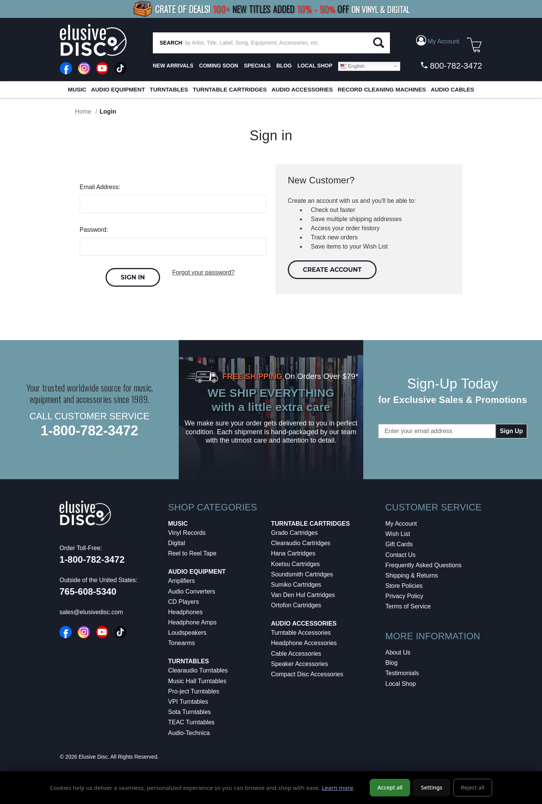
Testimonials (402, 673)
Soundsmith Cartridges (302, 574)
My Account (401, 523)
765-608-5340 (87, 591)
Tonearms (181, 643)
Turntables (169, 89)
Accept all (389, 787)
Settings (432, 787)
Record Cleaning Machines (382, 89)
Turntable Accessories (301, 632)
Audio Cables (452, 89)
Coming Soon (218, 66)
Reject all (472, 787)
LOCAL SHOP (314, 66)
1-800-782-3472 (89, 430)
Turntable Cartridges (230, 89)
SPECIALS (257, 66)
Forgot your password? (203, 272)
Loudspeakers (187, 632)
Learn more (337, 787)
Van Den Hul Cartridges (303, 595)
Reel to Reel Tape (192, 553)
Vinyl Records (186, 533)
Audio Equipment (118, 89)
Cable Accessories (296, 653)
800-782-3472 (451, 66)
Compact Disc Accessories (307, 674)
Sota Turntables (189, 712)
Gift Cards (399, 544)
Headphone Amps (192, 622)
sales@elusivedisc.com (91, 612)
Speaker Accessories (299, 664)
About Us (398, 652)
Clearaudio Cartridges (300, 543)
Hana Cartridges (293, 553)
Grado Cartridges (294, 533)
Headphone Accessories (304, 643)
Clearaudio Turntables (198, 670)
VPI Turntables (188, 701)
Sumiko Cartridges (296, 584)
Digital (176, 543)
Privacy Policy (404, 596)
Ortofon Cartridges (296, 605)
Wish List (397, 534)
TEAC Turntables (191, 722)
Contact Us (400, 555)
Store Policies (404, 586)
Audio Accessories (302, 89)
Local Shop (400, 683)
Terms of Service (408, 606)
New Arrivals (173, 66)
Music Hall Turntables (197, 681)
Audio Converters (191, 591)
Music (77, 89)
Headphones (185, 612)
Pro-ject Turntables (193, 691)
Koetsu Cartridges (295, 564)
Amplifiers (181, 581)
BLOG (284, 66)
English (352, 66)
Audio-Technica (189, 733)
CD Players (183, 602)
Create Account (332, 269)
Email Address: (100, 187)
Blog (391, 663)
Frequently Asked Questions (423, 565)
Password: (94, 229)
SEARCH (171, 43)
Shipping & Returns (411, 575)
